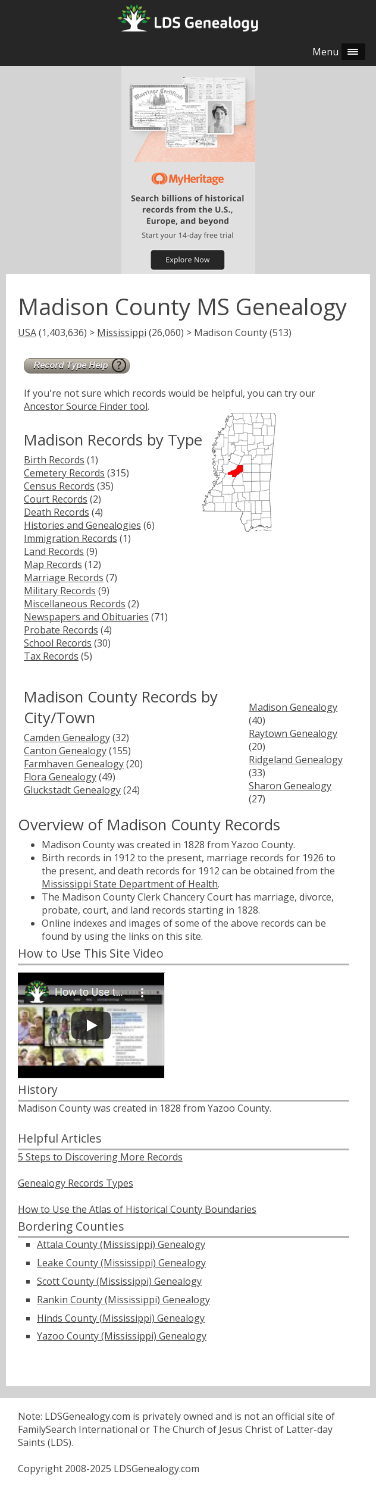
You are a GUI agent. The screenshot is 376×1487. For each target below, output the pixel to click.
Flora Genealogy (60, 776)
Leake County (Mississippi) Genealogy (121, 1262)
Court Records (55, 499)
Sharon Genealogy (290, 785)
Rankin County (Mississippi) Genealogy (123, 1299)
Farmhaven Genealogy (74, 763)
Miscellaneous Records (75, 603)
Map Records (53, 564)
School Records (58, 643)
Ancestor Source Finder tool (86, 406)
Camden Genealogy (67, 737)
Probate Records (61, 629)
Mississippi (121, 332)
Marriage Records (64, 577)
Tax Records (51, 656)
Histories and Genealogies (82, 525)
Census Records (59, 485)
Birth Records (54, 459)
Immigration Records (70, 538)
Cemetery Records (64, 472)
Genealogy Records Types (75, 1183)
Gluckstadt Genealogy (72, 789)
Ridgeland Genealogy (296, 759)
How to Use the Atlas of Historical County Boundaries (137, 1209)
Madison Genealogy (293, 707)
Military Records (60, 590)
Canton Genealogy (65, 750)
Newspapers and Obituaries (86, 616)
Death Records (56, 512)
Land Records (54, 551)
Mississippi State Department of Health (130, 883)
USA (27, 332)
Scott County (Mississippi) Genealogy (119, 1281)
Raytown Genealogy (293, 733)
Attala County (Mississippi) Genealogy (121, 1244)
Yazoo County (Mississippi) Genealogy (121, 1335)
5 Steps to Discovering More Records (100, 1156)
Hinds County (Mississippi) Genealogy (121, 1318)
